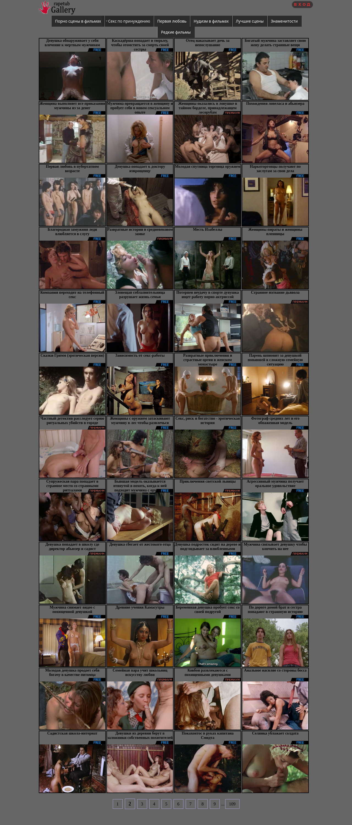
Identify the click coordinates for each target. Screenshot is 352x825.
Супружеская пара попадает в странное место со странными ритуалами (72, 485)
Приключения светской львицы (208, 481)
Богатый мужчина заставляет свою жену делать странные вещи (275, 42)
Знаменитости (284, 21)
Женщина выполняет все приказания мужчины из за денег (72, 105)
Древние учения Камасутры (140, 607)
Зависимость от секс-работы (139, 355)
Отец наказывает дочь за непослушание (207, 42)
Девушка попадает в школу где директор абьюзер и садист (72, 546)
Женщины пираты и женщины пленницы (275, 231)
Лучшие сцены (250, 21)
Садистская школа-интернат (72, 733)
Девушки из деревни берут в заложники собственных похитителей (140, 735)
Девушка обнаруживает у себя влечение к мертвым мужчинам (72, 42)
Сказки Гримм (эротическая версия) (72, 355)
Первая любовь (172, 21)
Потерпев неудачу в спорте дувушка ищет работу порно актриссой (207, 294)
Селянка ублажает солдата (275, 733)
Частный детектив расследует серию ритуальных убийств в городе (72, 420)
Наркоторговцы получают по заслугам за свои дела (275, 168)
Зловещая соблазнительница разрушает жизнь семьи (140, 294)
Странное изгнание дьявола (275, 292)
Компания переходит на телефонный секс (72, 294)
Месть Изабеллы (207, 229)
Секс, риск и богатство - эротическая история (207, 420)
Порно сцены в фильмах (78, 21)
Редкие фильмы (176, 32)
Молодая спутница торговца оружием (207, 166)
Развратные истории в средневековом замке (140, 231)
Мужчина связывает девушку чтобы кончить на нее (275, 546)
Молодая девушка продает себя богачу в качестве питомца (72, 672)
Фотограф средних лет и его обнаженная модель (275, 420)
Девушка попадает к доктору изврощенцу (140, 168)
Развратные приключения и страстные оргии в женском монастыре (207, 359)
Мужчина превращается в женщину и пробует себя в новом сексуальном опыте (140, 107)
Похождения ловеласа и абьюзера (275, 103)
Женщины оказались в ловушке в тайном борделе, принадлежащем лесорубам (207, 107)
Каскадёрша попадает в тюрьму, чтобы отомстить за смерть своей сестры (140, 44)
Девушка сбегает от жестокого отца (139, 544)
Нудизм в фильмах (211, 21)
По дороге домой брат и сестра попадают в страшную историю (275, 609)
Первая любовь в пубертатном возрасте (72, 168)
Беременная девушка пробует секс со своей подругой (208, 609)
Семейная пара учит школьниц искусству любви (139, 672)
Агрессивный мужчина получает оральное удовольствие (275, 483)
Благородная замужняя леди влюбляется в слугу (72, 231)
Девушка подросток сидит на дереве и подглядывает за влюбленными (207, 546)
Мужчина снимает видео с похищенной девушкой (72, 609)
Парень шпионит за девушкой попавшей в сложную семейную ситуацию (275, 359)
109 (232, 804)
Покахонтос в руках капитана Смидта (208, 735)
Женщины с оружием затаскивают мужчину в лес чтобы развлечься (140, 420)
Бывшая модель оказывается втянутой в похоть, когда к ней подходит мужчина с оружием (140, 485)
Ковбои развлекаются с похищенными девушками (208, 672)
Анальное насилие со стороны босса (275, 670)
